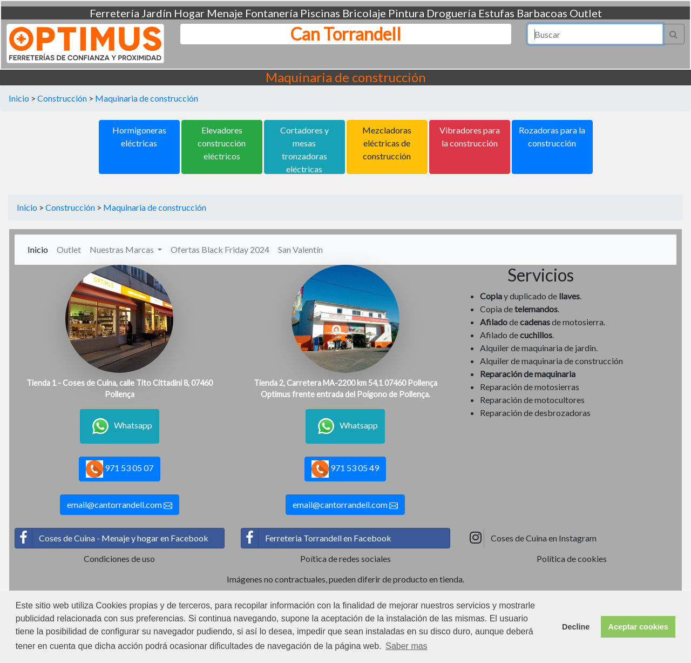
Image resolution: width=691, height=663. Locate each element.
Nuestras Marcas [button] (122, 249)
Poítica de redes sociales (345, 558)
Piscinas (320, 12)
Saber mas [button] (406, 646)
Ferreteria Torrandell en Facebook (316, 538)
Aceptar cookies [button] (638, 626)
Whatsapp (119, 426)
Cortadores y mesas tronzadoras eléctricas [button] (304, 149)
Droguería (451, 12)
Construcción (62, 98)
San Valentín (300, 249)
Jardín (156, 12)
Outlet (586, 12)
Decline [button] (576, 626)
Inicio (19, 98)
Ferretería (114, 12)
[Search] (595, 34)
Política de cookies (572, 558)
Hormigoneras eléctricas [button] (139, 136)
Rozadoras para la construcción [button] (552, 136)
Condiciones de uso (119, 558)
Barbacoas (542, 12)
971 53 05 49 (345, 469)
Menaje (225, 12)
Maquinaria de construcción (146, 98)
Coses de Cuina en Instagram (532, 538)
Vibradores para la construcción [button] (469, 136)
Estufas (496, 12)
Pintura (406, 12)
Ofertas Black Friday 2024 (220, 249)
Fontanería (271, 12)
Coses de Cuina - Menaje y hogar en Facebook (111, 538)
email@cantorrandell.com (119, 504)
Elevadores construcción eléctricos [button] (222, 143)
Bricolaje (364, 12)
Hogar (189, 12)
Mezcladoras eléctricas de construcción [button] (386, 143)
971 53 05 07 (119, 469)
